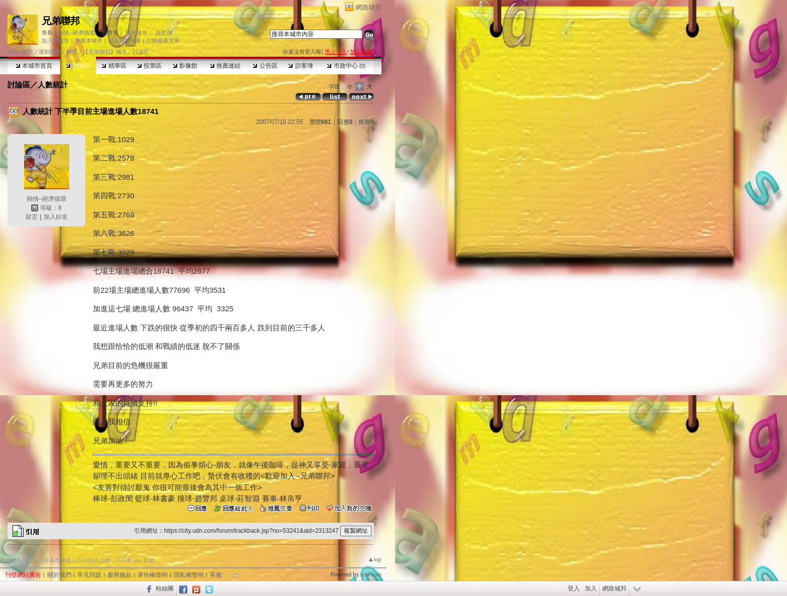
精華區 (113, 65)
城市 (27, 52)
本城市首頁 (34, 65)
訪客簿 (300, 65)
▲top (374, 559)
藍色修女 (136, 33)
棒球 (71, 52)
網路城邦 (368, 7)
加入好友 (56, 216)
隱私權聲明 (189, 574)
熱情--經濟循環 (76, 33)
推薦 (366, 122)
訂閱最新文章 (163, 41)
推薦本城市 (88, 41)
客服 (216, 574)
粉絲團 (165, 588)
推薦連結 (225, 65)
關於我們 (59, 574)
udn (12, 52)
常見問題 (89, 574)
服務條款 (119, 574)
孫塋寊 (163, 33)
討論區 (78, 65)
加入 (591, 588)
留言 (32, 216)
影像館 (185, 65)
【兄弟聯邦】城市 (105, 52)
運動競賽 (50, 52)
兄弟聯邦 (61, 21)
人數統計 (53, 84)
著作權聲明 (153, 574)
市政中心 (346, 65)
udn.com (370, 574)
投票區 (149, 65)
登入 (574, 588)
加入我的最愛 (124, 41)
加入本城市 (55, 41)
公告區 (264, 65)
